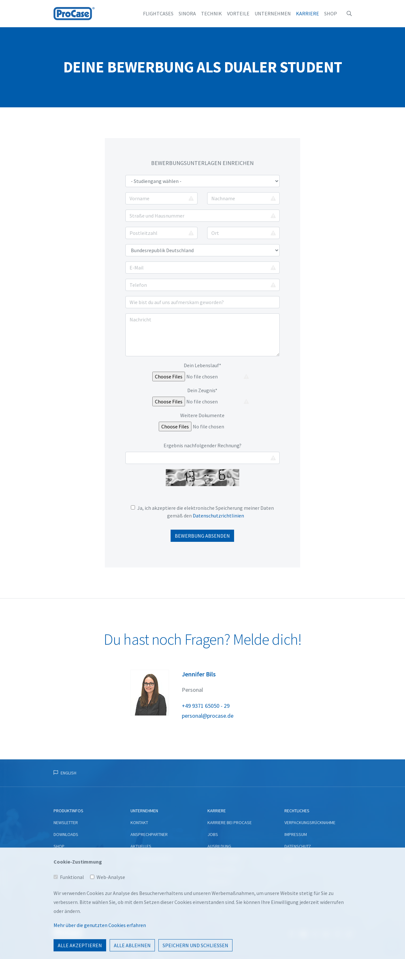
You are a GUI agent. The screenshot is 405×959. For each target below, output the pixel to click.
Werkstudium (221, 870)
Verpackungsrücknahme (309, 822)
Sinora (187, 13)
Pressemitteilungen (151, 858)
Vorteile (238, 13)
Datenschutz (297, 846)
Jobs (212, 834)
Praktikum (218, 882)
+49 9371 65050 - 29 (206, 705)
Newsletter (66, 822)
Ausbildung (219, 846)
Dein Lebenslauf (202, 365)
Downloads (66, 834)
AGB (288, 858)
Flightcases (158, 13)
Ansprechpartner (149, 834)
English (68, 773)
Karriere (307, 13)
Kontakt (139, 822)
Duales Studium (223, 858)
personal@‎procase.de (207, 715)
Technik (211, 13)
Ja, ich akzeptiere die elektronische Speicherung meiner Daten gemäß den (203, 512)
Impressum (295, 834)
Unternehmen (273, 13)
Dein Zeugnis (202, 390)
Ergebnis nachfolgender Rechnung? (202, 445)
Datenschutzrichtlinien (218, 515)
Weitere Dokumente (202, 415)
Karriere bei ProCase (229, 822)
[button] (349, 13)
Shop (330, 13)
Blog (136, 870)
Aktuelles (141, 846)
